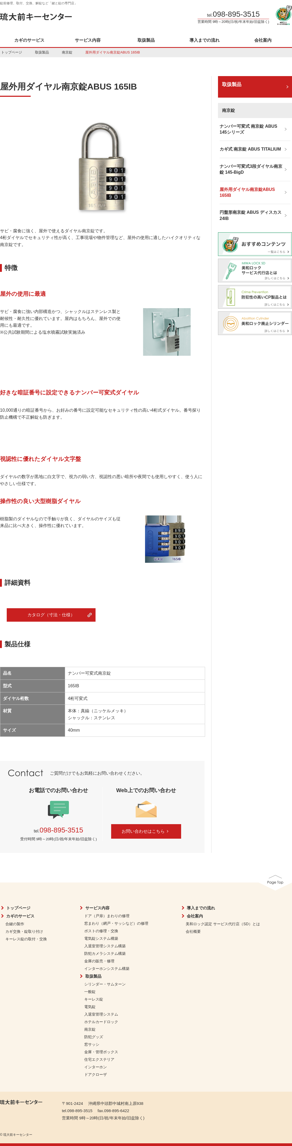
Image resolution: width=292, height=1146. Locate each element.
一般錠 (90, 992)
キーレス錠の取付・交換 (26, 939)
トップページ (11, 52)
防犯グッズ (93, 1037)
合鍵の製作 (14, 924)
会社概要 (193, 931)
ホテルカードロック (101, 1022)
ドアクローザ (95, 1074)
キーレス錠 (93, 999)
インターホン (95, 1067)
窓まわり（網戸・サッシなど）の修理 (116, 923)
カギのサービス (29, 40)
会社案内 (263, 40)
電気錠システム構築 (101, 938)
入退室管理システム (101, 1014)
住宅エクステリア (99, 1059)
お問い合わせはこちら (146, 831)
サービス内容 (88, 40)
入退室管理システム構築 (105, 946)
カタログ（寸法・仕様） (51, 615)
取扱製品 (146, 40)
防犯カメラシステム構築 (105, 953)
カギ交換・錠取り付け (24, 931)
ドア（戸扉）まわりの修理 (106, 916)
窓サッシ (91, 1044)
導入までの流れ (204, 40)
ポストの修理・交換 (101, 931)
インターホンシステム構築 (106, 968)
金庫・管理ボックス (101, 1052)
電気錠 (90, 1007)
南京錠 (67, 52)
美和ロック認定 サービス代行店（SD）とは (223, 924)
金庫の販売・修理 (99, 961)
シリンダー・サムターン (105, 984)
